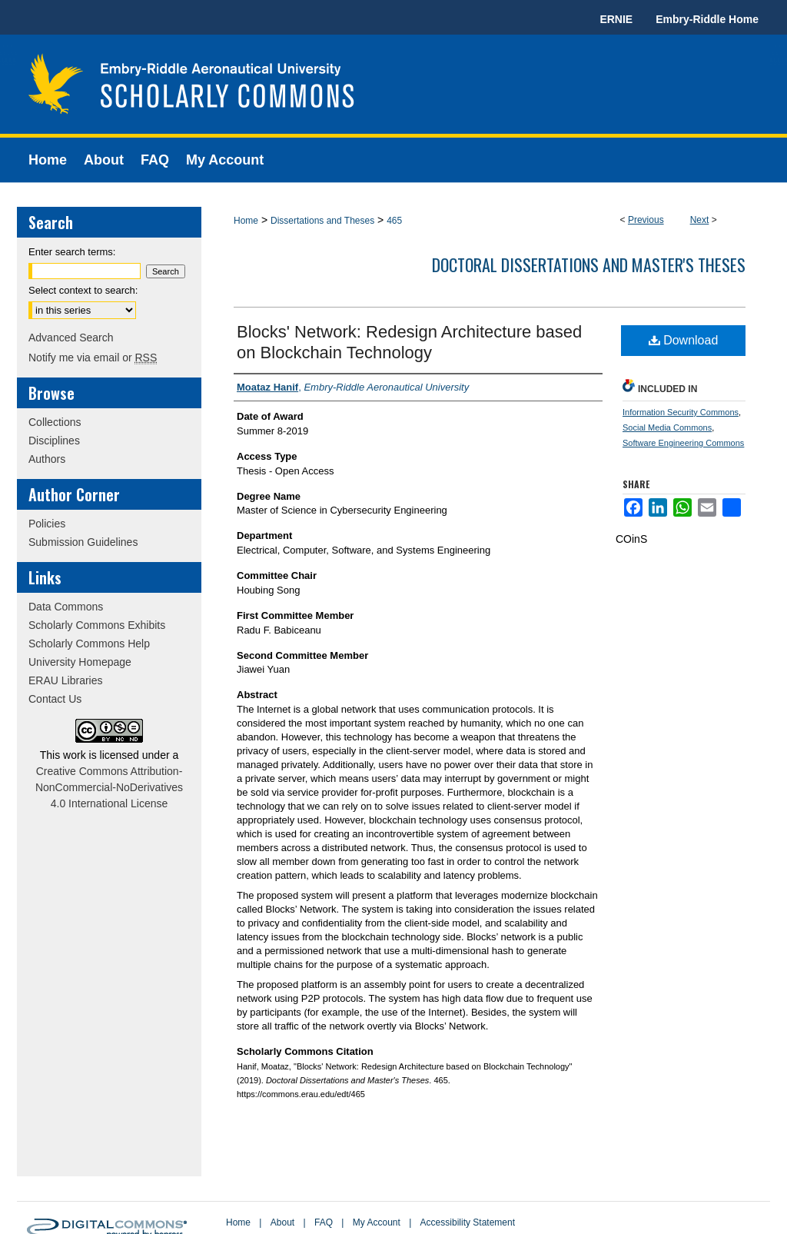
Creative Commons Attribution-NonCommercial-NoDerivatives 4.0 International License (109, 787)
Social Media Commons (667, 427)
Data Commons (65, 606)
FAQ (323, 1222)
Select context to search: (83, 290)
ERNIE (616, 19)
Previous (646, 220)
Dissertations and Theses (322, 220)
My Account (376, 1222)
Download (684, 340)
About (282, 1222)
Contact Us (54, 699)
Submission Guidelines (83, 542)
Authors (46, 459)
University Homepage (79, 662)
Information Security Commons (681, 412)
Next (699, 220)
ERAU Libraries (65, 680)
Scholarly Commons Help (89, 643)
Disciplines (54, 440)
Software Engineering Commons (683, 442)
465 (394, 220)
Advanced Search (71, 337)
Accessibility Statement (467, 1222)
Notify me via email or (92, 357)
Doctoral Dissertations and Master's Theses (588, 264)
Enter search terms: (71, 252)
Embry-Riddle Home (707, 19)
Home (246, 220)
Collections (54, 422)
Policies (46, 523)
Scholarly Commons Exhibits (96, 625)
